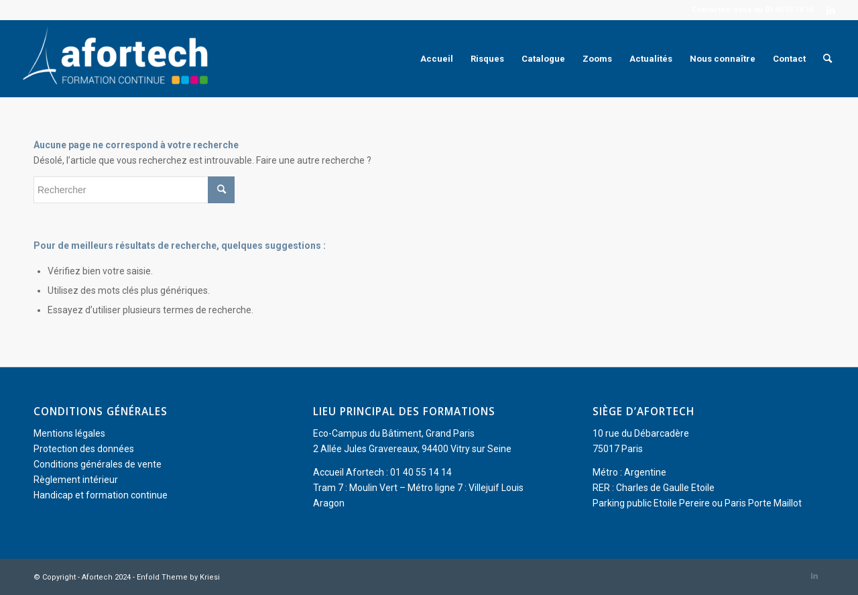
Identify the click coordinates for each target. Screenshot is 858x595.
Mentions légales (69, 433)
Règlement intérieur (76, 479)
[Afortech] (118, 58)
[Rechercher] (827, 58)
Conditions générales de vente (98, 464)
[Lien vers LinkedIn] (830, 10)
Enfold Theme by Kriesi (178, 577)
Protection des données (84, 448)
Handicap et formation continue (101, 495)
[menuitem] (437, 58)
